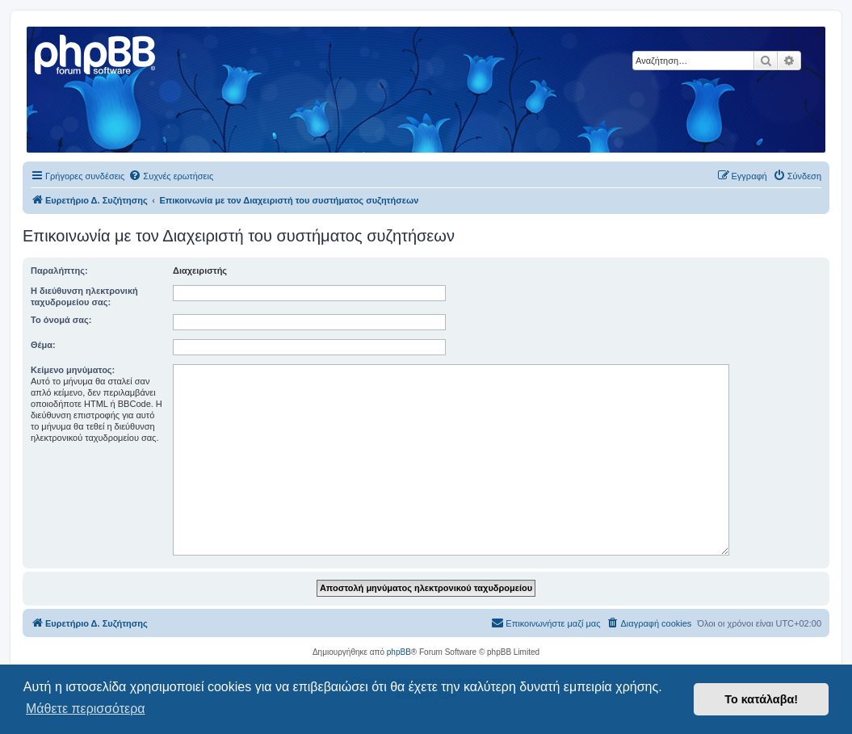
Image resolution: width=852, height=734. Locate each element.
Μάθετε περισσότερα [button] (85, 708)
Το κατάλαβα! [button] (761, 699)
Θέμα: (43, 345)
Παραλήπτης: (59, 270)
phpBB (399, 652)
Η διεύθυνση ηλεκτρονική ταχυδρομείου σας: (84, 296)
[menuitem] (170, 176)
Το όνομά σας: (61, 320)
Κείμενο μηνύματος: (73, 370)
